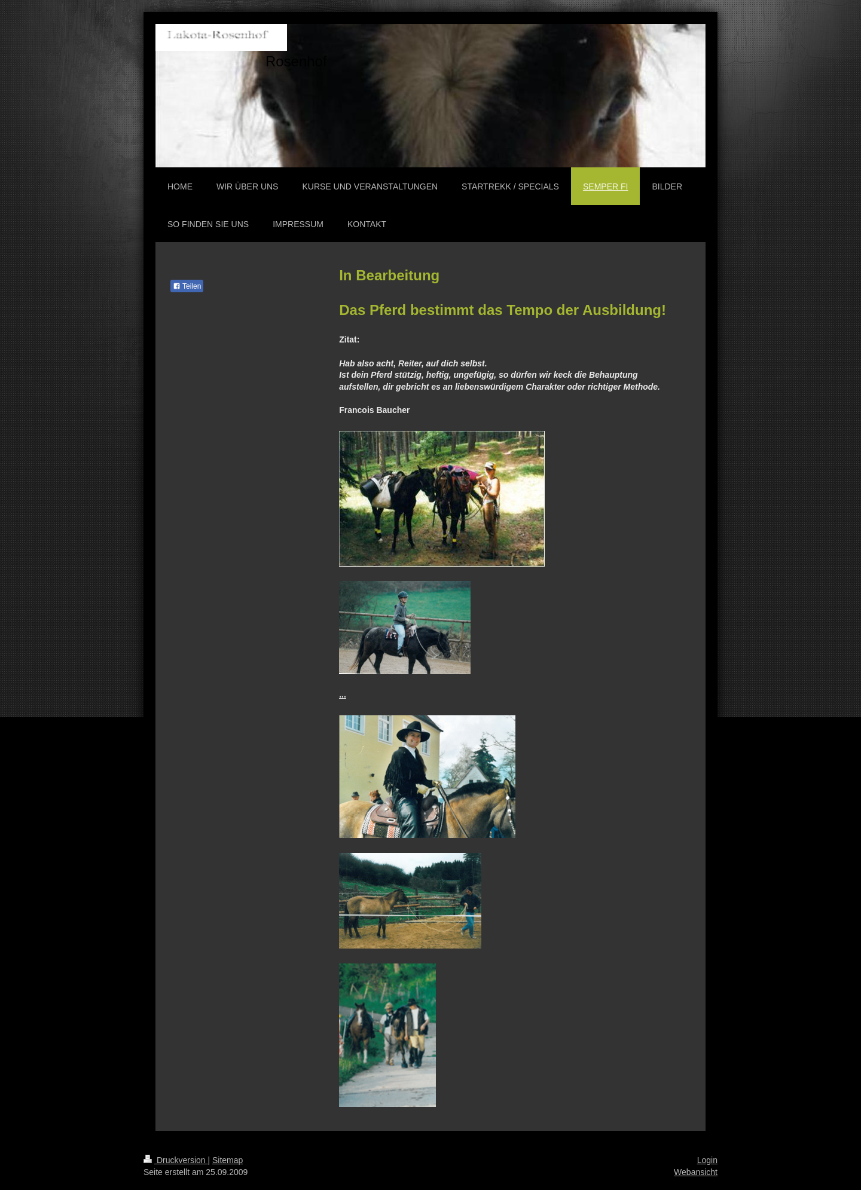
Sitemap (227, 1160)
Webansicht (696, 1172)
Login (707, 1160)
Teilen (187, 286)
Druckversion (175, 1160)
